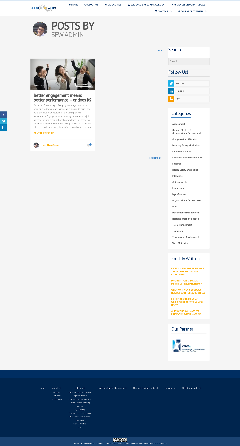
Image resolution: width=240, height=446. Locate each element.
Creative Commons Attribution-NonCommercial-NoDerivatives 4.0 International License (132, 444)
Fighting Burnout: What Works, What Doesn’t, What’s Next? (187, 302)
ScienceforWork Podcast (145, 388)
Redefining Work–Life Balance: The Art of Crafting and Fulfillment (187, 271)
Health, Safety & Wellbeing (185, 170)
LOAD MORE (155, 158)
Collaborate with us (191, 388)
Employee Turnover (182, 151)
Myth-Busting (179, 194)
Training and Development (185, 237)
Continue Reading (44, 133)
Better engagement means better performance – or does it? (62, 97)
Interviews (177, 176)
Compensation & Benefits (184, 139)
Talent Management (182, 225)
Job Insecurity (179, 182)
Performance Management (185, 212)
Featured (176, 164)
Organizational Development (186, 200)
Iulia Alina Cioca (50, 145)
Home (42, 388)
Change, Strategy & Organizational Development (186, 131)
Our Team (57, 396)
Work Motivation (83, 85)
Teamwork (177, 231)
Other (175, 206)
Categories (80, 388)
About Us (56, 388)
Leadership (178, 188)
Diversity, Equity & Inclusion (186, 145)
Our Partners (57, 399)
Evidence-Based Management (187, 157)
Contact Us (170, 388)
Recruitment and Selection (185, 219)
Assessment (178, 124)
